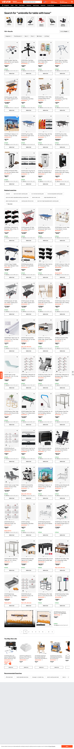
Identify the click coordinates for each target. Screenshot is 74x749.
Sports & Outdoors (41, 25)
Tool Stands (23, 8)
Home (5, 8)
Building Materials (63, 25)
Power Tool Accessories (15, 8)
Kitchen (9, 24)
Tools (9, 8)
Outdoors (52, 24)
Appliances (30, 24)
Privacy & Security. (52, 746)
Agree (67, 746)
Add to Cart (11, 73)
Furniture (20, 24)
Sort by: (62, 31)
